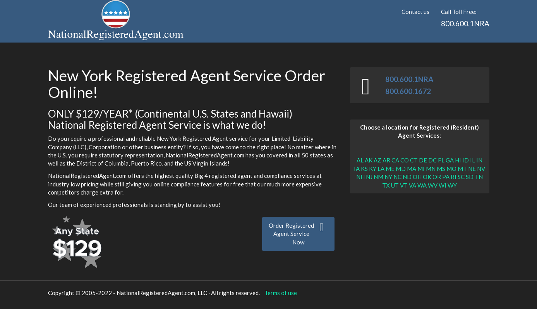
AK (368, 160)
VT (404, 185)
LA (380, 168)
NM (378, 176)
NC (397, 176)
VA (412, 185)
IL (472, 160)
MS (441, 168)
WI (442, 185)
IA (357, 168)
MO (451, 168)
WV (432, 185)
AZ (377, 160)
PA (446, 176)
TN (479, 176)
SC (461, 176)
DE (423, 160)
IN (479, 160)
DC (432, 160)
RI (453, 176)
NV (481, 168)
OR (436, 176)
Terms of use (280, 292)
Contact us (415, 11)
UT (395, 185)
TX (386, 185)
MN (431, 168)
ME (390, 168)
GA (450, 160)
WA (422, 185)
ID (465, 160)
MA (411, 168)
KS (364, 168)
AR (386, 160)
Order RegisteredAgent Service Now (298, 234)
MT (462, 168)
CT (414, 160)
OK (427, 176)
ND (407, 176)
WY (452, 185)
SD (470, 176)
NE (472, 168)
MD (401, 168)
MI (421, 168)
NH (360, 176)
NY (388, 176)
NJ (369, 176)
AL (360, 160)
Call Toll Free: (465, 18)
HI (458, 160)
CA (395, 160)
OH (417, 176)
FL (441, 160)
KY (372, 168)
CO (404, 160)
